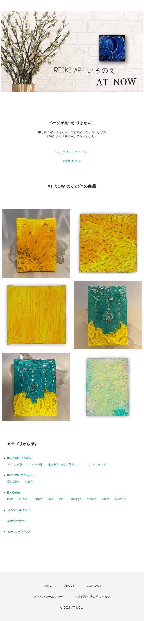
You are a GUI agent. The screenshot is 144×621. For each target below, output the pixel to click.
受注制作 (13, 481)
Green (23, 499)
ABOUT (69, 585)
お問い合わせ (72, 160)
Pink (62, 499)
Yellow (91, 499)
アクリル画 (14, 464)
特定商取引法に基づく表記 (92, 596)
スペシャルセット (19, 509)
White (105, 499)
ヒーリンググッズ (19, 531)
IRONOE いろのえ (19, 458)
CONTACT (94, 585)
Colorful (120, 499)
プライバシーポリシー (48, 596)
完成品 (28, 481)
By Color (13, 492)
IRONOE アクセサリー (22, 475)
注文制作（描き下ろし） (64, 464)
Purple (38, 499)
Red (51, 499)
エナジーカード (96, 464)
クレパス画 (34, 464)
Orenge (76, 499)
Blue (10, 499)
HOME (47, 585)
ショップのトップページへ (72, 152)
